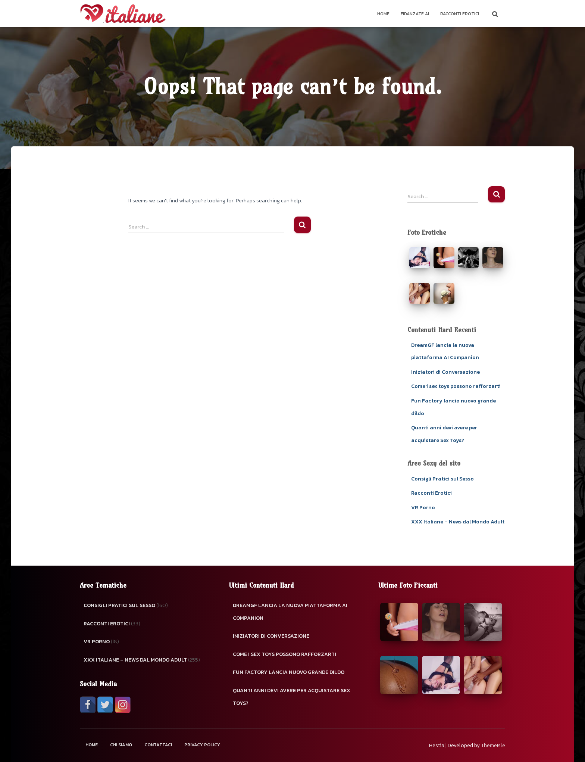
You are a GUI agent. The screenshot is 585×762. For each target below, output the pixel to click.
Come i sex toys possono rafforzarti (456, 386)
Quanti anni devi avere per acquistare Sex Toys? (291, 697)
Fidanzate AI (415, 13)
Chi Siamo (121, 744)
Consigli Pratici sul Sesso (442, 479)
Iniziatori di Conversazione (445, 372)
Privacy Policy (202, 744)
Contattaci (158, 744)
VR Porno (423, 507)
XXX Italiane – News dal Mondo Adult (457, 522)
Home (383, 13)
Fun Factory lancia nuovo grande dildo (288, 672)
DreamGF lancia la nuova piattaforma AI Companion (290, 611)
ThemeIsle (493, 745)
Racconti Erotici (459, 13)
